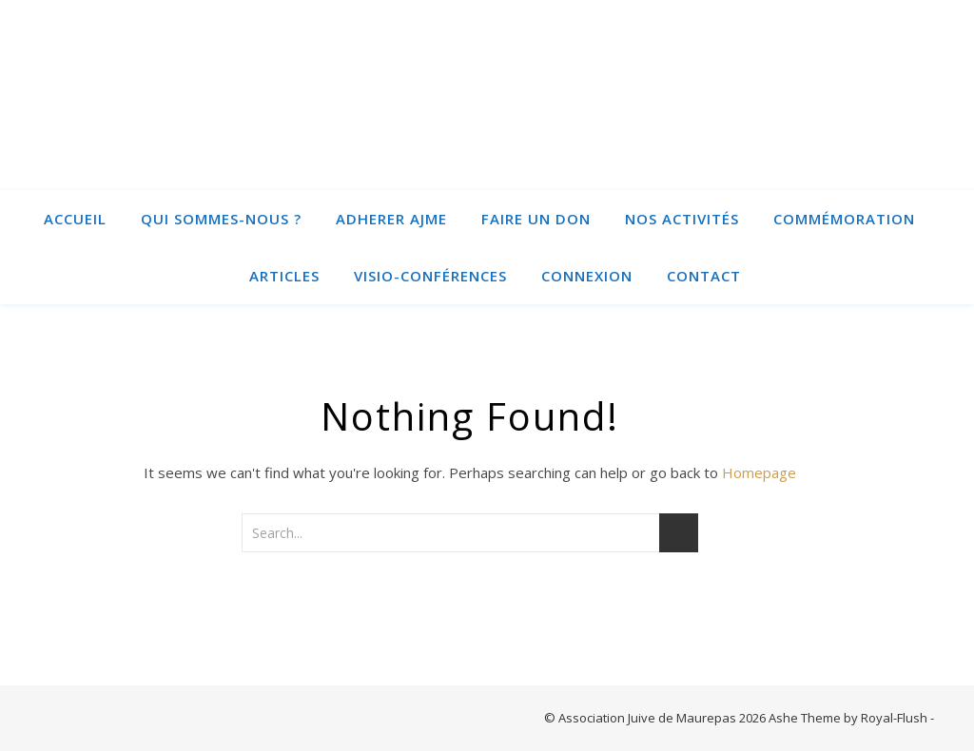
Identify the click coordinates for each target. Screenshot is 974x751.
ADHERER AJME (391, 218)
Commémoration (844, 218)
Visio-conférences (430, 275)
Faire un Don (536, 218)
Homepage (759, 472)
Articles (284, 275)
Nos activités (682, 218)
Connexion (587, 275)
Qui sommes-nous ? (221, 218)
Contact (704, 275)
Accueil (75, 218)
